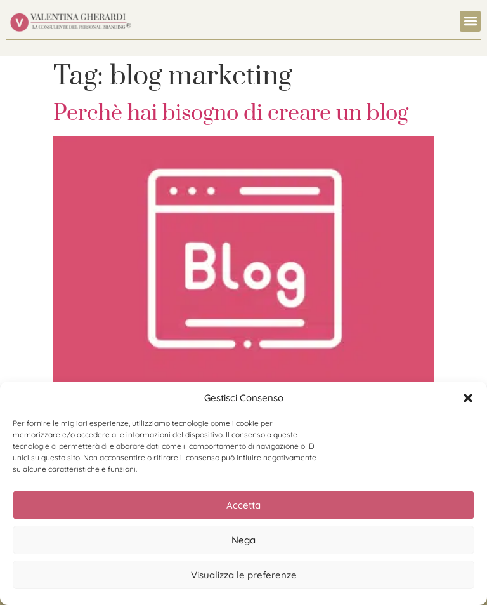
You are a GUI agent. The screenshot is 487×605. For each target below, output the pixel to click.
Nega (243, 540)
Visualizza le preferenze (244, 575)
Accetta (243, 505)
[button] (468, 398)
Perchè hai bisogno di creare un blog (230, 114)
